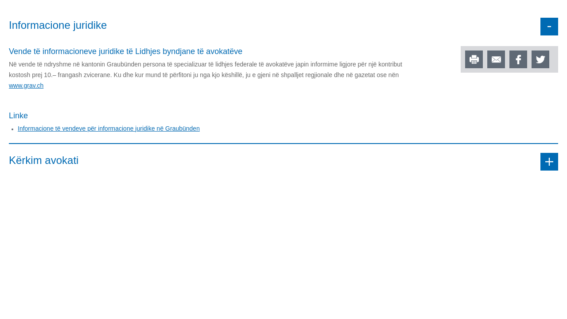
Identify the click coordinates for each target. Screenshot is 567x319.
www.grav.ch (26, 85)
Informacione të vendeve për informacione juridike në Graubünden (109, 128)
